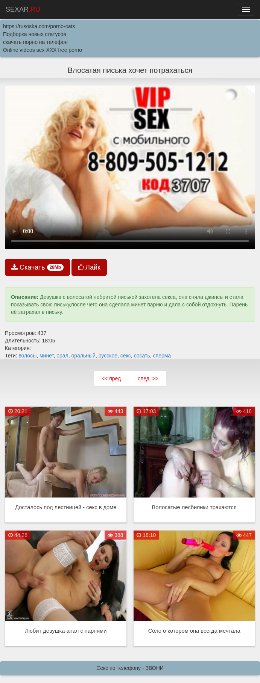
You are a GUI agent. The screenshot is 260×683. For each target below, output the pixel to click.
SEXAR (23, 9)
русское (108, 356)
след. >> (148, 378)
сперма (162, 356)
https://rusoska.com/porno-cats (39, 26)
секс (125, 356)
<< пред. (112, 378)
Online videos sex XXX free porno (42, 50)
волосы (27, 356)
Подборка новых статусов (34, 34)
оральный (83, 356)
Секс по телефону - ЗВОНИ (130, 668)
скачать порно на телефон (35, 42)
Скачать (37, 267)
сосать (142, 356)
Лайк (89, 267)
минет (46, 356)
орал (62, 356)
